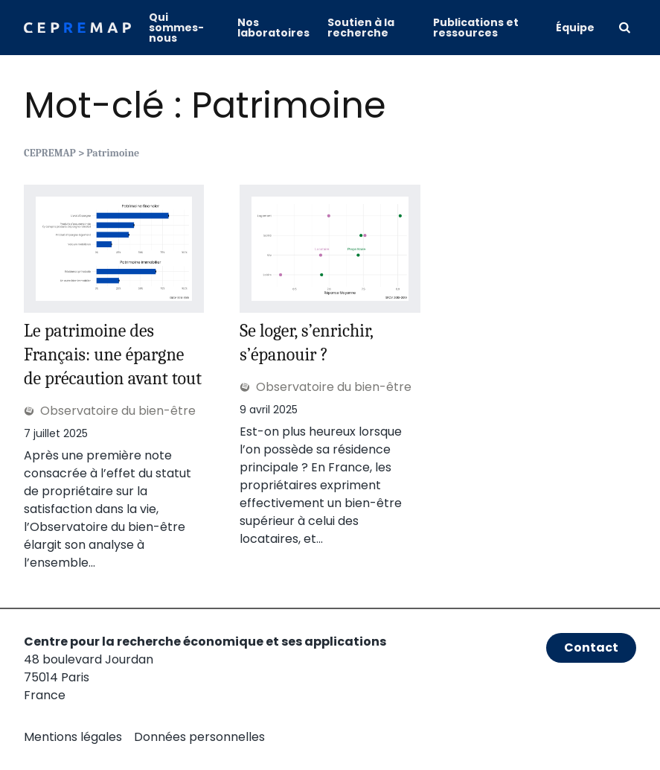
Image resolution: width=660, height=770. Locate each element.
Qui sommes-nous (176, 27)
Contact (591, 647)
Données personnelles (199, 736)
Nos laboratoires (273, 27)
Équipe (575, 27)
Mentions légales (73, 736)
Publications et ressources (476, 27)
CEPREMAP (50, 153)
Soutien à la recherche (360, 27)
